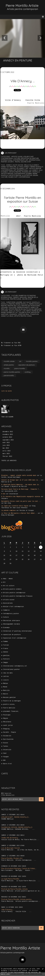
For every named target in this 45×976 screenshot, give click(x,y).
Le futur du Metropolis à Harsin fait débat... (19, 513)
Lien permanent (9, 153)
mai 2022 (5, 448)
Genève (16, 297)
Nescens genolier (9, 697)
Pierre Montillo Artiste (22, 5)
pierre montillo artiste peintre (19, 174)
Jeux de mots (8, 673)
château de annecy (17, 168)
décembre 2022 (7, 431)
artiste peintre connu (23, 316)
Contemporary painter (11, 613)
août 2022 (6, 442)
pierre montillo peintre (12, 372)
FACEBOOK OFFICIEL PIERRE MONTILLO (16, 827)
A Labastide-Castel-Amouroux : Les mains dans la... (21, 484)
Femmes (5, 641)
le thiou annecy (23, 167)
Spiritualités (8, 739)
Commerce (6, 610)
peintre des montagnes (30, 306)
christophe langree (14, 302)
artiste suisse (16, 156)
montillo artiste (9, 361)
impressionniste (23, 307)
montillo (5, 168)
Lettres (6, 676)
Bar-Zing (8, 503)
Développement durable (11, 624)
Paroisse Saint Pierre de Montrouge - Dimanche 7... (21, 489)
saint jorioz (8, 725)
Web (4, 760)
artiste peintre (15, 172)
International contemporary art (14, 160)
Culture (16, 158)
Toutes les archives (8, 460)
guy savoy (27, 302)
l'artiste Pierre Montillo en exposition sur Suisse (22, 199)
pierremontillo (9, 375)
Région (5, 718)
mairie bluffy (37, 311)
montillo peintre (8, 304)
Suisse (5, 742)
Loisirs (6, 680)
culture (4, 177)
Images (5, 662)
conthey (28, 372)
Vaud (4, 753)
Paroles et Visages (27, 510)
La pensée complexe (8, 510)
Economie (6, 627)
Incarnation (13, 493)
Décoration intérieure (11, 620)
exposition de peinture (30, 158)
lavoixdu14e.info (11, 491)
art (26, 168)
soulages (12, 307)
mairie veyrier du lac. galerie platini (15, 312)
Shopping (6, 728)
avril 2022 (6, 450)
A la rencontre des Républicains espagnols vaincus (20, 496)
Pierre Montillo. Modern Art (11, 858)
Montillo (5, 216)
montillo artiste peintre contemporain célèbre (20, 172)
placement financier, (11, 711)
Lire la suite (6, 391)
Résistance (7, 721)
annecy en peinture (8, 167)
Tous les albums (7, 416)
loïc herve (26, 311)
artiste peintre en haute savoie (21, 309)
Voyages (6, 756)
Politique (6, 715)
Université (7, 749)
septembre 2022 (8, 440)
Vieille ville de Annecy (9, 838)
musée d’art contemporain (19, 177)
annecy (9, 165)
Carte (4, 773)
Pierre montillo (9, 708)
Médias (5, 683)
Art (4, 582)
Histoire (6, 659)
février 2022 (7, 456)
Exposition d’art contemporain (14, 638)
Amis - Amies (8, 578)
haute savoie (18, 165)
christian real (23, 314)
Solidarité (7, 735)
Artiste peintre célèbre (12, 589)
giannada (13, 314)
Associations (8, 603)
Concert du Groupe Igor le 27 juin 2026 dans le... (20, 480)
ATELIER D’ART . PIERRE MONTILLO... (15, 817)
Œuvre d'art (26, 162)
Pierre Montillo (35, 103)
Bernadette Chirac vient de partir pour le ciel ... (21, 501)
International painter (11, 669)
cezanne (4, 307)
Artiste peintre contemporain (14, 592)
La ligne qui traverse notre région (14, 505)
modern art (27, 172)
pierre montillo (36, 167)
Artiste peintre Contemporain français (17, 596)
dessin (35, 175)
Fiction (6, 645)
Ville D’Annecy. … (23, 81)
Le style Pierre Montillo (10, 879)
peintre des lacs (14, 306)
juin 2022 (6, 445)
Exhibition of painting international (17, 631)
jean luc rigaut (15, 311)
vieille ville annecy (31, 165)
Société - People (14, 162)
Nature (5, 694)
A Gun (3, 493)
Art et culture (8, 585)
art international (20, 170)
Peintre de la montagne (12, 701)
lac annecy (33, 170)
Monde (5, 686)
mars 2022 (6, 453)
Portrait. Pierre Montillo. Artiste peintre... (16, 899)
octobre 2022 (7, 437)
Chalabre (4, 498)
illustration (27, 175)
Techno (5, 746)
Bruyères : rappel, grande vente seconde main (18, 475)
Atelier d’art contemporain (13, 606)
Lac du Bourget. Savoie (10, 848)
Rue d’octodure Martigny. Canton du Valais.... (18, 868)
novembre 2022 (7, 434)
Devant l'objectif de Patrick (16, 486)
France (5, 648)
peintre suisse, (15, 299)
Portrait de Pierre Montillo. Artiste (14, 889)
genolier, (23, 297)
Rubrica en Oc (6, 481)
